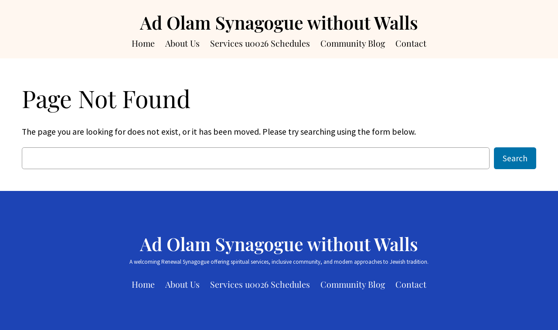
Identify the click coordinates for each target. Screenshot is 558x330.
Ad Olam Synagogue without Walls (279, 22)
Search (515, 158)
